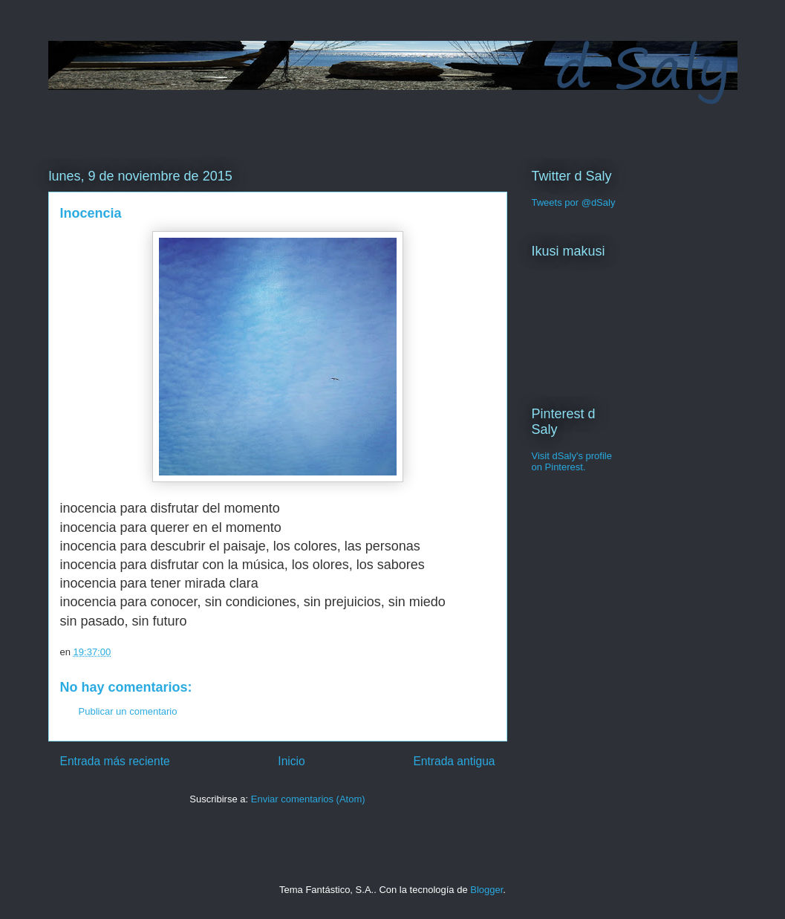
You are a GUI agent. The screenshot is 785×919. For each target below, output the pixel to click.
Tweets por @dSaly (574, 202)
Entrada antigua (454, 761)
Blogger (486, 889)
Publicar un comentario (128, 711)
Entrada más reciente (115, 761)
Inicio (291, 761)
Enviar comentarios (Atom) (308, 799)
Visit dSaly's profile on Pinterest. (572, 461)
